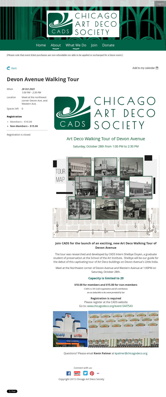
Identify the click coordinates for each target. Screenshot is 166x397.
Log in (160, 3)
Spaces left (13, 108)
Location (11, 97)
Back (14, 68)
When (10, 89)
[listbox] (145, 68)
